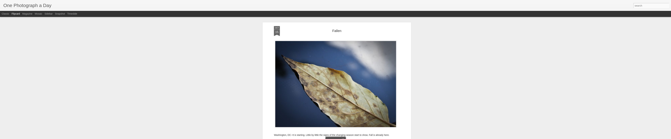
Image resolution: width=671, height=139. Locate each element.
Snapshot (60, 13)
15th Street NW (321, 86)
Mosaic (38, 13)
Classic (5, 13)
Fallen (344, 86)
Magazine (27, 13)
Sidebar (49, 13)
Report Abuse (356, 137)
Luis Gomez (352, 81)
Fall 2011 (335, 86)
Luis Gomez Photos (284, 77)
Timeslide (72, 13)
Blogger (346, 137)
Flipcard (16, 13)
